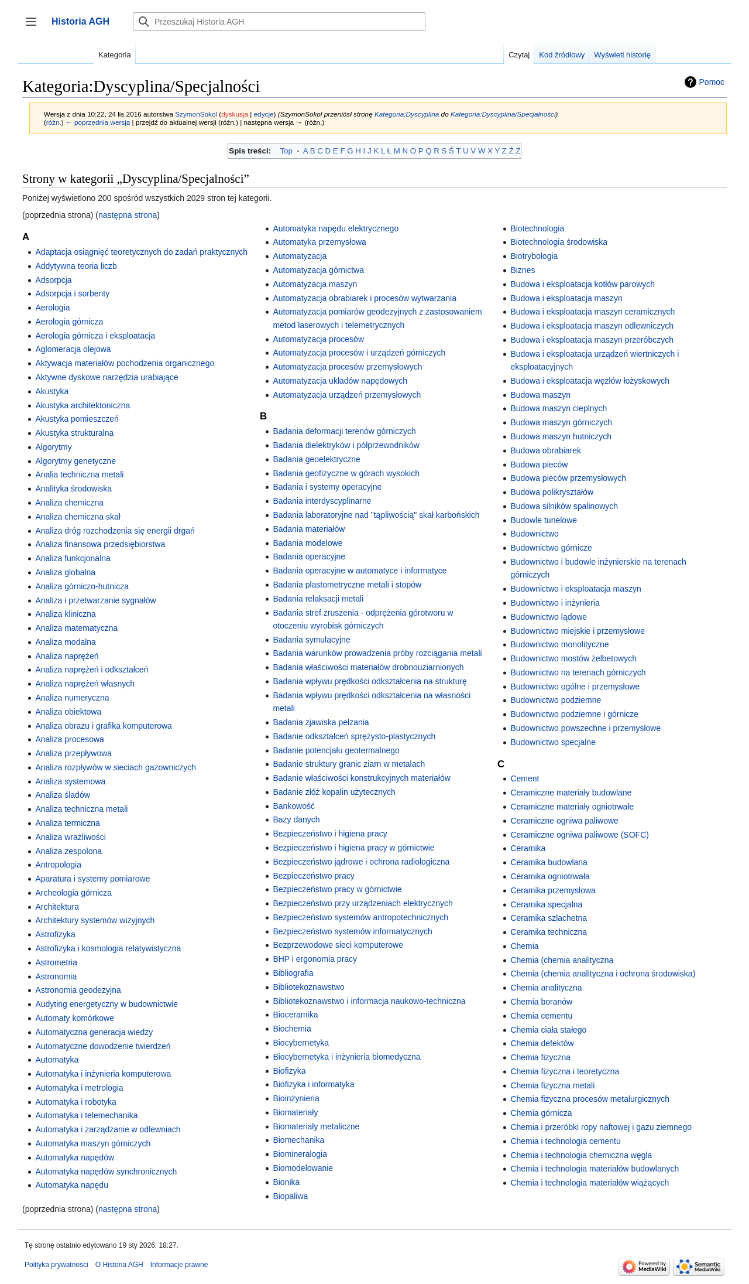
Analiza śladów (62, 795)
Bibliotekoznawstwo (308, 987)
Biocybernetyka (301, 1042)
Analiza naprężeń (66, 656)
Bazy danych (296, 819)
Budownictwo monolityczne (559, 644)
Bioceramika (295, 1014)
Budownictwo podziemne (555, 700)
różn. (53, 122)
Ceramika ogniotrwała (549, 876)
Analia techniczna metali (79, 474)
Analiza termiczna (67, 823)
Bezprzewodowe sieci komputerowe (338, 945)
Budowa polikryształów (551, 492)
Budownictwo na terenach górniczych (577, 672)
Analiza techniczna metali (81, 809)
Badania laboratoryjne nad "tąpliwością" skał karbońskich (376, 515)
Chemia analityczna (546, 987)
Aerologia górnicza (69, 321)
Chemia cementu (541, 1015)
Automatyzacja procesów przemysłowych (347, 366)
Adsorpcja (53, 280)
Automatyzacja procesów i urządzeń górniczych (359, 352)
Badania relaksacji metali (318, 598)
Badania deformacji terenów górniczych (344, 431)
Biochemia (292, 1028)
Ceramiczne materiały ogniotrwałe (572, 806)
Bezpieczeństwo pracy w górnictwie (337, 889)
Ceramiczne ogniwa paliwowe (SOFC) (579, 834)
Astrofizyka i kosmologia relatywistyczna (108, 948)
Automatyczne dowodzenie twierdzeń (102, 1046)
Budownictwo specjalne (553, 742)
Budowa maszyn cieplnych (558, 408)
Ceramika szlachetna (548, 918)
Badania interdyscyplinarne (322, 501)
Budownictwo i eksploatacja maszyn (575, 588)
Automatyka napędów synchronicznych (106, 1171)
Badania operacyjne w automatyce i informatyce (359, 570)
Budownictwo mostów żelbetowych (573, 658)
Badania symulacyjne (311, 639)
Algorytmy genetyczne (75, 461)
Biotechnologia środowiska (558, 242)
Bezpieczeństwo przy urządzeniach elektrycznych (362, 903)
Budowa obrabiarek (545, 450)
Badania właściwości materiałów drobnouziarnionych (368, 667)
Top (286, 150)
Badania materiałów (309, 529)
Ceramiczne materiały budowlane (570, 792)
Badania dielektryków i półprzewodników (346, 445)
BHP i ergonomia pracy (315, 959)
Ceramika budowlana (548, 862)
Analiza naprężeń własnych (85, 683)
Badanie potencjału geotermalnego (336, 750)
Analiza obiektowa (68, 711)
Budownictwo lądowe (548, 616)
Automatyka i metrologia (79, 1087)
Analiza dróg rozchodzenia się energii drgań (114, 530)
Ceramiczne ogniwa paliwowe (564, 820)
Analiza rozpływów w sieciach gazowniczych (115, 767)
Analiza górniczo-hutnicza (82, 586)
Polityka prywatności (56, 1265)
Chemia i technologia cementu (565, 1141)
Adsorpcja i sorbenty (72, 293)
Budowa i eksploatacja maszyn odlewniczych (592, 325)
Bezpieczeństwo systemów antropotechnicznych (360, 917)
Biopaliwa (290, 1196)
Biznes (522, 270)
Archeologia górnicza (73, 892)
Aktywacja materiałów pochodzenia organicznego (124, 363)
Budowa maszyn (540, 394)
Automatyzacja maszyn (315, 284)
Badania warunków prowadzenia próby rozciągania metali (377, 653)
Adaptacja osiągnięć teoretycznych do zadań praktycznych (141, 252)
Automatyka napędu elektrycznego (335, 228)
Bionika (286, 1182)
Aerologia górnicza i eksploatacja (95, 335)
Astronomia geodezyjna (78, 990)
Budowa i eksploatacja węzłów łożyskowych (589, 380)
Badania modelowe (307, 543)
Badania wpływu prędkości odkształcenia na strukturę (370, 681)
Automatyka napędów (74, 1157)
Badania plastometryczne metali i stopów (347, 584)
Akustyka (51, 391)
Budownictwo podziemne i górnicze (574, 714)
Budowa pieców (539, 464)
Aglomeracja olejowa (73, 349)
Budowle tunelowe (543, 520)
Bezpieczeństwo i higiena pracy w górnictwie (353, 847)
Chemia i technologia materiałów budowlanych (594, 1168)
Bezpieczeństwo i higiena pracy (330, 833)
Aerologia (52, 307)
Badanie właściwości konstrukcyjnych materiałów (361, 778)
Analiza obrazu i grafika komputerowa (103, 725)
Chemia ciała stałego (548, 1029)
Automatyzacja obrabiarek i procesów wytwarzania (364, 298)
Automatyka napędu (71, 1185)
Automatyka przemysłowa (319, 242)
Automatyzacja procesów (318, 339)
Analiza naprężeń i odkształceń (91, 669)
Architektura (57, 906)
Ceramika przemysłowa (552, 890)
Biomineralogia (300, 1154)
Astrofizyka (55, 934)
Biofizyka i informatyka (313, 1084)
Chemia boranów (541, 1001)
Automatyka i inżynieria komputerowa (103, 1073)
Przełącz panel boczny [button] (34, 27)
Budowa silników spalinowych (564, 506)
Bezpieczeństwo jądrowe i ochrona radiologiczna (361, 861)
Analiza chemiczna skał (78, 516)
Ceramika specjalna (546, 904)
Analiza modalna (65, 642)
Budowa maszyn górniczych (561, 422)
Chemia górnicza (541, 1113)
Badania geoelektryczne (316, 459)
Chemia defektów (541, 1043)
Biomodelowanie (303, 1168)
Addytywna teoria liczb (75, 266)
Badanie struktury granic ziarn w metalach (349, 764)
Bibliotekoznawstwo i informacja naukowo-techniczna (369, 1001)
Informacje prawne (179, 1265)
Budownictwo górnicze (551, 547)
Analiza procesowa (69, 739)
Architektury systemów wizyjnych (94, 920)
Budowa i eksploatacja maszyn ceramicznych (592, 311)
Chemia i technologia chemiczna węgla (581, 1155)
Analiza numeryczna (72, 697)
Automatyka (56, 1059)
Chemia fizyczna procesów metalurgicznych (589, 1099)
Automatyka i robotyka (75, 1102)
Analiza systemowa (70, 781)
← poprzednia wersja (98, 122)
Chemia (524, 946)
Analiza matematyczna (76, 628)
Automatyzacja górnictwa (318, 270)
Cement (524, 778)
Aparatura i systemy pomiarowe (92, 878)
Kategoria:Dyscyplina (406, 114)
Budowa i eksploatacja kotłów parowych (582, 284)
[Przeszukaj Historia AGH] (279, 21)
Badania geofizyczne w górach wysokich (346, 473)
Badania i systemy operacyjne (327, 486)
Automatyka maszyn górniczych (92, 1143)
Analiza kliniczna (65, 614)
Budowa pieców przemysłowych (568, 478)
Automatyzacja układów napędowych (340, 380)
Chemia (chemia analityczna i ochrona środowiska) (602, 973)
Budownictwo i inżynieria (555, 602)
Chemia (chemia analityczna (561, 960)
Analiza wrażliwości (70, 837)
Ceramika (527, 848)
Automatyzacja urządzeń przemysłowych (347, 394)
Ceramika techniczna (548, 932)
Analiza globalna (65, 572)
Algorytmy (53, 447)
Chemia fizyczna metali (552, 1085)
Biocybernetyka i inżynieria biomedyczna (346, 1056)
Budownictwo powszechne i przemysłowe (585, 728)
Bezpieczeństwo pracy (313, 875)
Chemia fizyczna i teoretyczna (564, 1071)
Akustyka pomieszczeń (76, 419)
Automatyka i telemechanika (86, 1115)
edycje (264, 114)
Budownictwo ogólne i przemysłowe (575, 686)
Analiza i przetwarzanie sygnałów (95, 600)
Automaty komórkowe (74, 1018)
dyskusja (234, 114)
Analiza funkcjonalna (72, 558)
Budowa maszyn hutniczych (560, 436)
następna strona (127, 215)
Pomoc (712, 82)
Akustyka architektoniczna (82, 405)
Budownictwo (534, 533)
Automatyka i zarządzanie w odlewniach (107, 1129)
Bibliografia (293, 973)
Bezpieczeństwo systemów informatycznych (352, 931)
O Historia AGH (119, 1265)
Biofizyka (289, 1070)
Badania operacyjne (309, 556)
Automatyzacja (300, 256)
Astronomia (56, 976)
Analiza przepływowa (73, 753)
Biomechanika (298, 1140)
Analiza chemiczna (69, 502)
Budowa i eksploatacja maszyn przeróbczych (592, 339)
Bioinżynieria (296, 1098)
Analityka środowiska (73, 488)
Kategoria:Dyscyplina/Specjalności (503, 114)
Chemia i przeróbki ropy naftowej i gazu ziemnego (601, 1127)
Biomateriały (295, 1112)
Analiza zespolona (68, 851)
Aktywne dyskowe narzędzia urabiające (106, 377)
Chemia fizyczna (540, 1057)
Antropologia (58, 864)
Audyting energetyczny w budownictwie (106, 1004)
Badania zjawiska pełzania (321, 722)
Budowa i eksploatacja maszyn (566, 298)
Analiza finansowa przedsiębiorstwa (100, 544)
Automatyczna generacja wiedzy (94, 1032)
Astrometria (56, 962)
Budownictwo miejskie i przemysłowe (577, 631)
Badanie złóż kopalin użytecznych (334, 792)
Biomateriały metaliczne (316, 1126)
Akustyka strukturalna (74, 433)
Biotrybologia (534, 256)
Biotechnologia (537, 228)
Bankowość (294, 806)
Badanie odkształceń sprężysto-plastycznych (354, 736)
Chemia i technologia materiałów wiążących (589, 1182)
